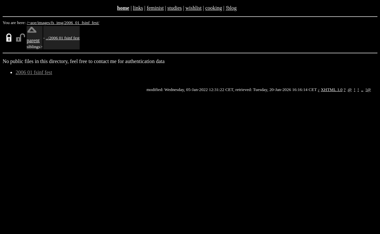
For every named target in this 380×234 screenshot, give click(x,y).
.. (362, 89)
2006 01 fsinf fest (34, 72)
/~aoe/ (32, 22)
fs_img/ (57, 22)
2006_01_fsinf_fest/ (81, 22)
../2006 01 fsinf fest (63, 37)
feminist (155, 8)
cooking (213, 8)
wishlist (193, 8)
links (138, 8)
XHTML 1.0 (332, 89)
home (123, 8)
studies (174, 8)
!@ (368, 89)
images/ (44, 22)
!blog (231, 8)
